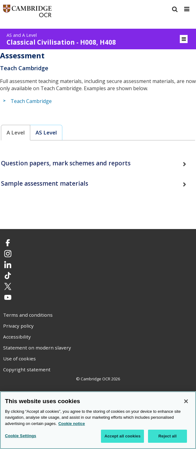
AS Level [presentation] (46, 132)
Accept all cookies (122, 436)
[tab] (16, 133)
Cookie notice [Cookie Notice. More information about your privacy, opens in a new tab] (71, 424)
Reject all (167, 436)
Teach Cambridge (31, 101)
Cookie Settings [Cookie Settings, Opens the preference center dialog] (20, 436)
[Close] (186, 401)
